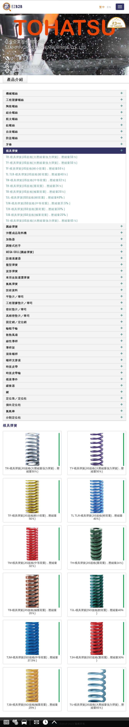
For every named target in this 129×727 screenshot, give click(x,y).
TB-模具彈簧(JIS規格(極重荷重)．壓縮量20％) (36, 191)
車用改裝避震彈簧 (64, 277)
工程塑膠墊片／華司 (64, 303)
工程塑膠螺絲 (64, 100)
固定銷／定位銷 (64, 322)
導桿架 (64, 347)
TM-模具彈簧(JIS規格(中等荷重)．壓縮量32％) (36, 180)
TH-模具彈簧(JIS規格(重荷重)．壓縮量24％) (34, 186)
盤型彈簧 (64, 265)
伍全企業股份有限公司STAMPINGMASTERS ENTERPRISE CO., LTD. (46, 44)
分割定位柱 (64, 417)
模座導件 (64, 379)
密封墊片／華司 (64, 309)
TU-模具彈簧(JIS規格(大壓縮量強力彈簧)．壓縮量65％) (42, 220)
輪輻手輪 (64, 328)
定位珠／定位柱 (64, 398)
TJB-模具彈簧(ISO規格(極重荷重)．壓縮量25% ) (37, 215)
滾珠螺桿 (64, 354)
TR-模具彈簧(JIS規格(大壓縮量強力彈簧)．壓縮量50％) (41, 157)
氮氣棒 (64, 411)
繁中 (102, 6)
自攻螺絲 (64, 131)
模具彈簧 (64, 151)
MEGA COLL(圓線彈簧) (64, 252)
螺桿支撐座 (64, 360)
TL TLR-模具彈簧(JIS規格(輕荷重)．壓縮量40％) (37, 174)
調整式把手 (64, 245)
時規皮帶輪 (64, 373)
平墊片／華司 (64, 296)
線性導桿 (64, 341)
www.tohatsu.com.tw (21, 71)
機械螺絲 (64, 93)
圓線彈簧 (64, 226)
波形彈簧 (64, 271)
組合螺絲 (64, 112)
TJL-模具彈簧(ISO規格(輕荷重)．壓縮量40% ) (35, 197)
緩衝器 (64, 385)
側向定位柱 (64, 405)
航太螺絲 (64, 119)
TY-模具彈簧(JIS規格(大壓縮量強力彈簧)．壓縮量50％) (41, 162)
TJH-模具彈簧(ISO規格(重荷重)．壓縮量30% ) (35, 209)
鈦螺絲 (64, 125)
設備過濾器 (64, 258)
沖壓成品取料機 (64, 233)
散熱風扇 (64, 335)
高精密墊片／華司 (64, 315)
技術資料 (64, 290)
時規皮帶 (64, 366)
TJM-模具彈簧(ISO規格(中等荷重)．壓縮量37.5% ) (38, 203)
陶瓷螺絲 (64, 106)
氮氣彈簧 (64, 284)
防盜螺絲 (64, 138)
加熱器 (64, 239)
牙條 (64, 144)
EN (109, 6)
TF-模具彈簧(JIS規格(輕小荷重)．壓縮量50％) (35, 168)
